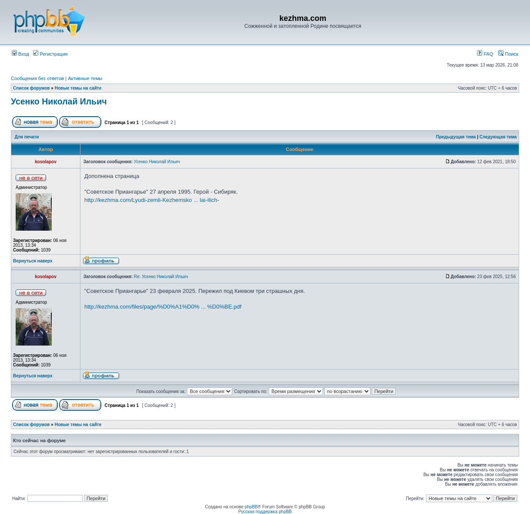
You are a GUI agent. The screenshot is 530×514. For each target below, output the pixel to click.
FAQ (485, 54)
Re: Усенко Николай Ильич (161, 276)
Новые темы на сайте (78, 88)
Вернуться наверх (33, 261)
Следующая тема (498, 136)
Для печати (27, 136)
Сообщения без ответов (37, 78)
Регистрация (50, 54)
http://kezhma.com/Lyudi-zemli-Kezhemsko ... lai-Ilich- (151, 200)
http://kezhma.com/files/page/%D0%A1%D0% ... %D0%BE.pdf (162, 306)
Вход (20, 54)
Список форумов (31, 88)
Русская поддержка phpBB (265, 511)
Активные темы (85, 78)
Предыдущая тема (456, 136)
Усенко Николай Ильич (59, 101)
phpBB (251, 506)
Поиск (508, 54)
